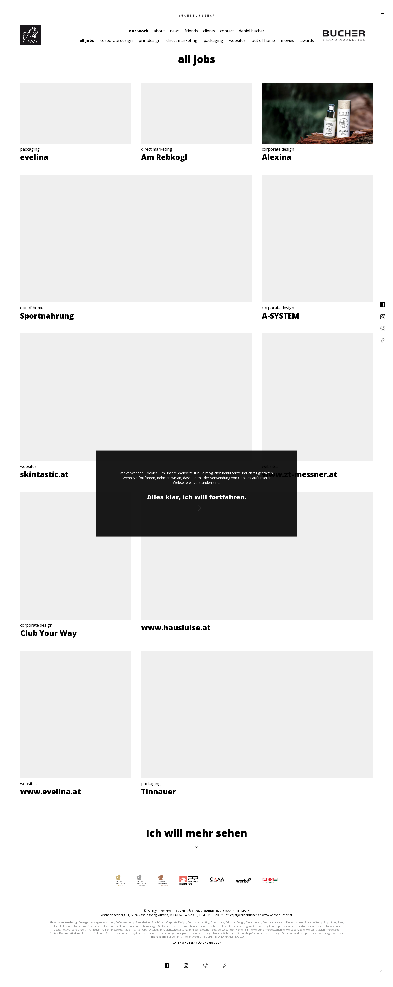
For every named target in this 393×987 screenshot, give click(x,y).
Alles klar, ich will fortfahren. (196, 496)
